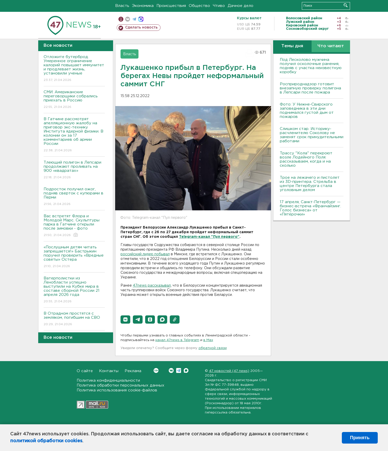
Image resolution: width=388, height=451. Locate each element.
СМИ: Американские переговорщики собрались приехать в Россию (74, 99)
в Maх (208, 340)
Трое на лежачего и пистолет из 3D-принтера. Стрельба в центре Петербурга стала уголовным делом (310, 184)
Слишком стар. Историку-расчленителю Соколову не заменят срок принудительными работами (311, 135)
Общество (199, 5)
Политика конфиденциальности (108, 380)
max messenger (140, 19)
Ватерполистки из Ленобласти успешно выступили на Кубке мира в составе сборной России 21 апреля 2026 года (74, 290)
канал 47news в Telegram (177, 340)
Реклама (133, 371)
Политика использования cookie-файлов (117, 390)
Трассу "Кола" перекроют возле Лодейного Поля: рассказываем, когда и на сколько (306, 159)
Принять (360, 437)
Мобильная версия (120, 19)
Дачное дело (240, 5)
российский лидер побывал (145, 254)
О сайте (85, 371)
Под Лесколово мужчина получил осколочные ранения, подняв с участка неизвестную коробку (311, 66)
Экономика (143, 5)
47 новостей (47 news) (229, 371)
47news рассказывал (152, 285)
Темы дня (292, 46)
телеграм (134, 19)
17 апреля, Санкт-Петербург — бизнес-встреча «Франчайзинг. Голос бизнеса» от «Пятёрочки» (310, 208)
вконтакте (127, 19)
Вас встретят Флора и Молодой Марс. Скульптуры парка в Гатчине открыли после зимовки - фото (74, 225)
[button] (125, 319)
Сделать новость (141, 27)
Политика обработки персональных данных (120, 385)
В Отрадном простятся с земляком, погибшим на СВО (74, 319)
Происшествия (171, 5)
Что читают (330, 46)
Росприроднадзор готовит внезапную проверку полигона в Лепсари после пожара (310, 88)
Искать (345, 5)
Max (186, 370)
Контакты (108, 371)
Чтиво (219, 5)
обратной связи (212, 348)
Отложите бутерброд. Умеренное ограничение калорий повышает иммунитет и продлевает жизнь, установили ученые (74, 68)
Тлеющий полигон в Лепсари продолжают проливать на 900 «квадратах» (74, 170)
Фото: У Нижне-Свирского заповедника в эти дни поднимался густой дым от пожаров (307, 110)
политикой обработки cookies (46, 441)
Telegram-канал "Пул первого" (209, 236)
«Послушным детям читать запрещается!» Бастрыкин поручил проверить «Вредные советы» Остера (74, 257)
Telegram (178, 370)
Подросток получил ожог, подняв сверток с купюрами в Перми (74, 196)
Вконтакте (156, 370)
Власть (122, 5)
